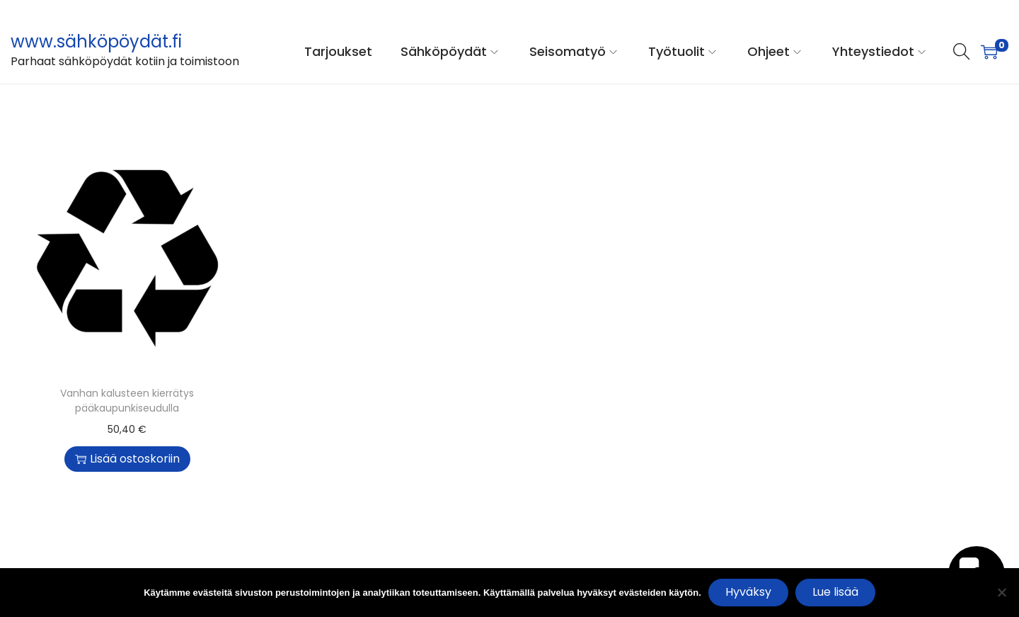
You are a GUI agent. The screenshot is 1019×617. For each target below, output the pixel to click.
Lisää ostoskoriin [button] (127, 459)
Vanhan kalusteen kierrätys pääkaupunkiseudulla (127, 400)
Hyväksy (748, 592)
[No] (1001, 592)
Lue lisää (835, 592)
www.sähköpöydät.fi (96, 41)
